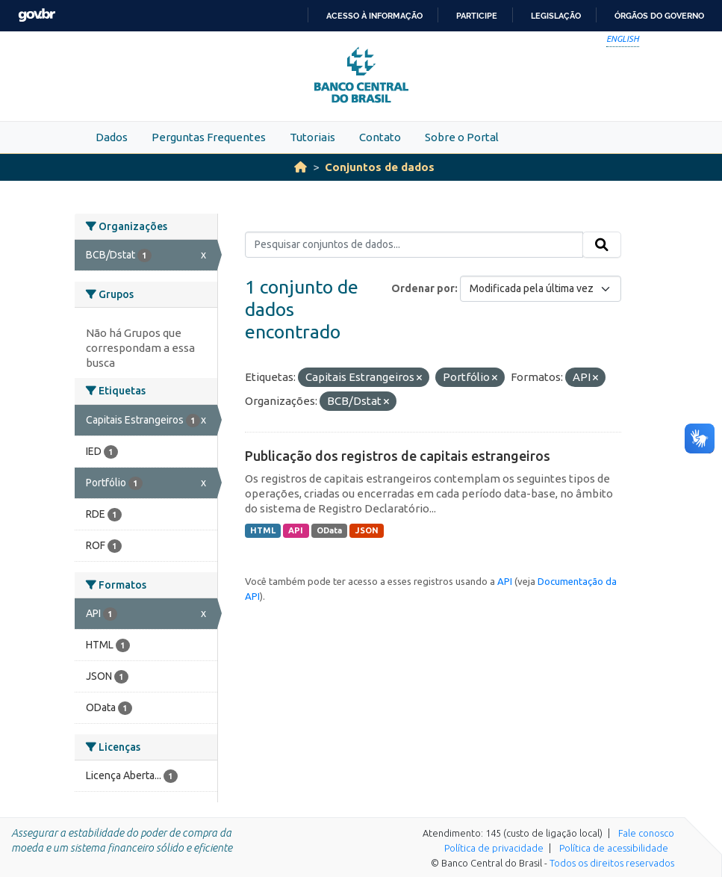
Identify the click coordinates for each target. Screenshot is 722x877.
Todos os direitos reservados (612, 863)
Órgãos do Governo (659, 15)
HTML (263, 530)
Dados (112, 137)
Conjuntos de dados (380, 167)
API (295, 530)
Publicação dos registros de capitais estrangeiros (397, 455)
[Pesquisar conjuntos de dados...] (414, 245)
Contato (380, 137)
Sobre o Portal (462, 137)
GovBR (36, 15)
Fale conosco (646, 833)
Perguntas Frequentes (209, 137)
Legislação (556, 15)
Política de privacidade (494, 848)
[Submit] (601, 245)
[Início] (300, 167)
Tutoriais (312, 137)
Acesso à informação (374, 15)
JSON (367, 530)
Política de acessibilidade (613, 848)
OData (329, 530)
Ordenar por (423, 288)
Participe (476, 15)
